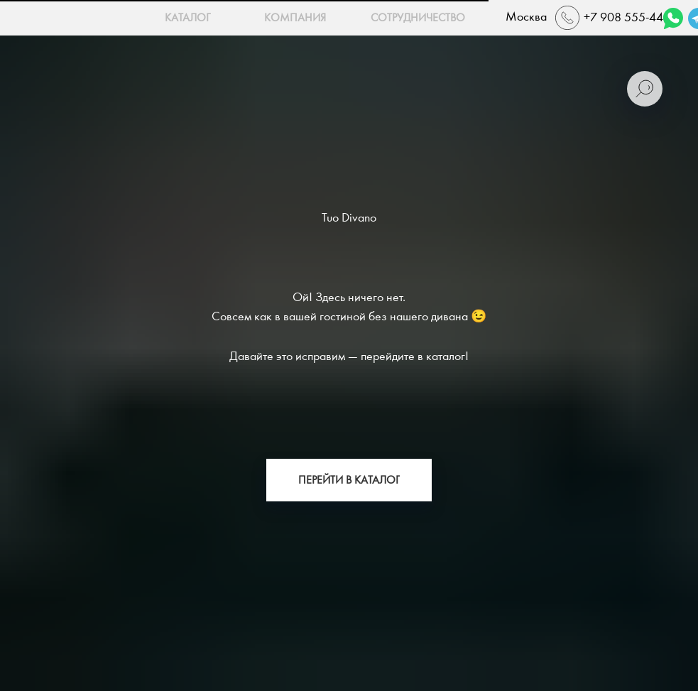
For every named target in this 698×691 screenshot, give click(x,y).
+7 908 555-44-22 (632, 17)
